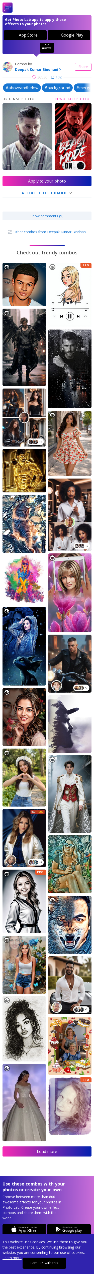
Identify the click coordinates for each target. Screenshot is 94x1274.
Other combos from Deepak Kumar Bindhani (47, 231)
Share (83, 66)
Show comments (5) (47, 216)
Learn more (12, 1257)
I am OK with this (44, 1262)
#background (57, 88)
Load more (47, 1151)
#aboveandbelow (22, 88)
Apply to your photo (47, 181)
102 (56, 77)
